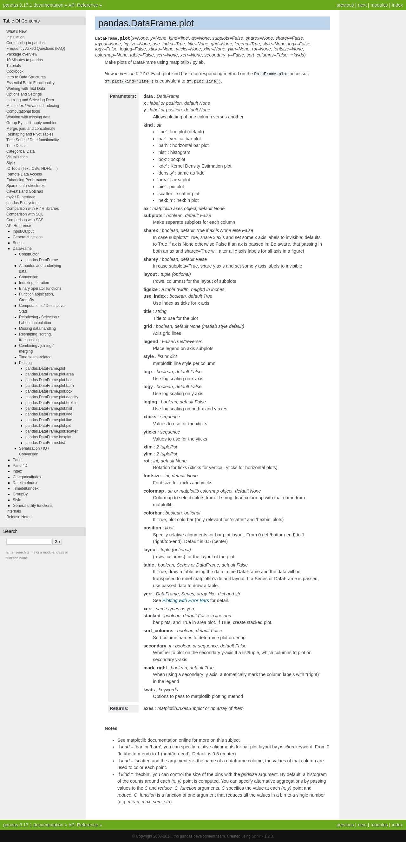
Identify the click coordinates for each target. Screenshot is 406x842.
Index (17, 471)
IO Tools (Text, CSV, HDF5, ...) (32, 168)
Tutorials (13, 65)
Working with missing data (28, 117)
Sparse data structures (25, 185)
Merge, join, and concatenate (31, 128)
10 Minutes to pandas (24, 60)
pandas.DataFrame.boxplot (48, 437)
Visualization (17, 157)
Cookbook (14, 71)
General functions (28, 237)
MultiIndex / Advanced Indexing (32, 105)
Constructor (29, 254)
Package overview (21, 54)
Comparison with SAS (24, 220)
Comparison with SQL (24, 214)
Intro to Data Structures (26, 77)
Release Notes (18, 517)
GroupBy (20, 494)
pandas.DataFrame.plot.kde (48, 414)
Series (18, 243)
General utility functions (32, 505)
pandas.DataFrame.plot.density (51, 397)
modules (379, 5)
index (397, 5)
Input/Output (23, 231)
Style (10, 163)
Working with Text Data (25, 88)
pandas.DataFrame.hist (45, 443)
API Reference (83, 5)
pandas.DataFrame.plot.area (49, 374)
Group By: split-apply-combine (31, 123)
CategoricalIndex (27, 477)
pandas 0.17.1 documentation (33, 5)
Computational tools (23, 111)
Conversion (28, 277)
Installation (15, 37)
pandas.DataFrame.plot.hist (48, 408)
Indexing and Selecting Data (30, 100)
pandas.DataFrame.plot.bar (48, 380)
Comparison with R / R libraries (32, 208)
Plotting (25, 363)
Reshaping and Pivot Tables (30, 134)
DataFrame (22, 248)
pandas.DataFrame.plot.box (48, 391)
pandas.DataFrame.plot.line (48, 420)
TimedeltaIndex (26, 488)
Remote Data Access (24, 174)
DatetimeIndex (25, 483)
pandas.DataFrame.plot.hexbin (51, 403)
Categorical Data (20, 151)
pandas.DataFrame (41, 260)
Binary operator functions (40, 288)
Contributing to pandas (25, 43)
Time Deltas (16, 145)
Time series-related (35, 357)
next (362, 5)
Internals (13, 511)
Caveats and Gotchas (24, 191)
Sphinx (258, 835)
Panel (18, 460)
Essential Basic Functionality (30, 83)
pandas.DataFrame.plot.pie (48, 425)
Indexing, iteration (34, 283)
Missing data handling (37, 328)
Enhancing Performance (26, 180)
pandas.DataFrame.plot (45, 368)
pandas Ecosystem (22, 203)
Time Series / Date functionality (32, 140)
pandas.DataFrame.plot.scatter (51, 431)
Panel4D (20, 465)
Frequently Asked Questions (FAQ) (35, 48)
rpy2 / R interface (20, 197)
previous (345, 5)
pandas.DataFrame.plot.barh (49, 385)
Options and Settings (24, 94)
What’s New (16, 31)
